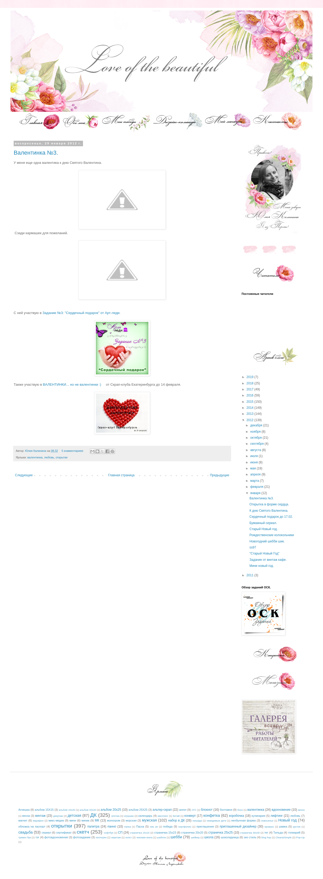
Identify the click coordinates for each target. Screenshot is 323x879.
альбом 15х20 (67, 809)
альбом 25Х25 (138, 809)
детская (74, 815)
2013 (250, 414)
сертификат (64, 832)
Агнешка (24, 809)
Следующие (24, 475)
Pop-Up (300, 837)
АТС (193, 809)
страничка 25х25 (220, 832)
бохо (240, 809)
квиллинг (163, 815)
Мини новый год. (261, 566)
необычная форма (243, 820)
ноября (256, 431)
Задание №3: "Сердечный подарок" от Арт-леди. (82, 313)
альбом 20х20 (88, 809)
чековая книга (144, 837)
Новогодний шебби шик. (267, 541)
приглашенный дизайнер (238, 826)
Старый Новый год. (263, 529)
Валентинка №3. (36, 152)
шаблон (161, 837)
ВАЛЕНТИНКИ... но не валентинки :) (73, 384)
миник (85, 820)
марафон (38, 820)
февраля (257, 487)
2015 (250, 402)
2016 (250, 395)
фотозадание (82, 837)
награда (197, 820)
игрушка (129, 815)
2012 (250, 420)
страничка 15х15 (139, 832)
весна (26, 815)
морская (131, 820)
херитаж (116, 837)
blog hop (266, 837)
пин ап (154, 826)
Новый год (287, 820)
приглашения (205, 826)
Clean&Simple (284, 837)
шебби (176, 837)
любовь (49, 457)
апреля (256, 474)
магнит (22, 820)
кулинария (258, 815)
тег (266, 832)
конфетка (211, 815)
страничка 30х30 (250, 832)
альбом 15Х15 (44, 809)
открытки (61, 457)
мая (253, 468)
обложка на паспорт (31, 826)
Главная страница (121, 475)
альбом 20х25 (111, 810)
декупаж (58, 815)
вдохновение (281, 810)
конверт (190, 816)
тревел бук (24, 837)
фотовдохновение (56, 837)
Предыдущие (219, 475)
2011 (250, 575)
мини (72, 820)
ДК (93, 815)
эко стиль (250, 837)
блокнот (206, 810)
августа (256, 450)
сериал (46, 832)
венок (301, 809)
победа (168, 826)
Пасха (140, 826)
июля (254, 456)
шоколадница (230, 837)
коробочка (236, 816)
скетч (83, 832)
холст (128, 837)
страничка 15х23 (165, 832)
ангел (182, 809)
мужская (149, 820)
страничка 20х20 (192, 832)
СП (120, 832)
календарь (145, 815)
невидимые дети (216, 820)
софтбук (108, 832)
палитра (93, 826)
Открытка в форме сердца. (269, 504)
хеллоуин (101, 837)
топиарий (294, 832)
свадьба (25, 832)
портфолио (184, 826)
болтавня (226, 809)
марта (255, 481)
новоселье (267, 820)
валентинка (35, 457)
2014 (250, 408)
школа (208, 837)
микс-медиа (56, 820)
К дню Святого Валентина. (268, 510)
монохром (113, 820)
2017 (250, 389)
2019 (250, 377)
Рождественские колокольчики (271, 535)
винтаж (40, 816)
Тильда (278, 832)
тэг (37, 837)
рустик (297, 826)
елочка (115, 815)
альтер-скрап (162, 810)
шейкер (195, 837)
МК (97, 820)
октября (256, 438)
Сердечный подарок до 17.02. (271, 517)
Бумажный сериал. (263, 523)
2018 (250, 383)
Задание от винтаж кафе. (267, 560)
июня (254, 462)
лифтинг (276, 816)
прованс (269, 826)
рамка (283, 826)
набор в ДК (176, 820)
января (255, 493)
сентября (257, 444)
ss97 (252, 547)
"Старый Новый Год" (264, 553)
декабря (256, 425)
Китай (176, 815)
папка (127, 826)
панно (111, 826)
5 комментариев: (73, 450)
